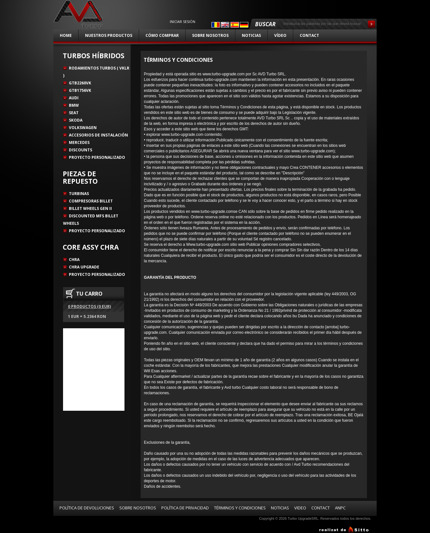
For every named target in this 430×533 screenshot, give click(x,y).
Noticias (251, 35)
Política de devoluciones (86, 508)
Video (300, 508)
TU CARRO (89, 293)
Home (66, 35)
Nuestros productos (108, 35)
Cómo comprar (162, 35)
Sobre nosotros (210, 35)
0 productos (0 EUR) (89, 306)
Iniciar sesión (182, 21)
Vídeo (280, 35)
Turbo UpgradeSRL (303, 518)
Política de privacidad (185, 508)
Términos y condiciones (240, 508)
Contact (309, 35)
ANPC (340, 508)
